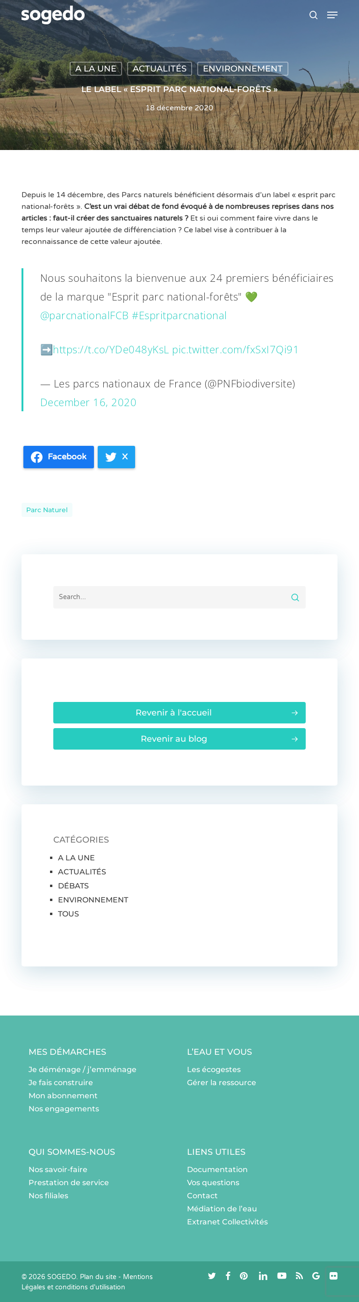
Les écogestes (214, 1069)
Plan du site (98, 1277)
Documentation (217, 1169)
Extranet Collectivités (227, 1221)
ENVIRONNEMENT (243, 69)
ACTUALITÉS (160, 69)
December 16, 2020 (88, 402)
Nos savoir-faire (58, 1169)
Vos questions (213, 1182)
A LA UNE (95, 69)
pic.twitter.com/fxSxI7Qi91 (235, 349)
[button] (332, 15)
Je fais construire (61, 1082)
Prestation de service (69, 1182)
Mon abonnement (63, 1095)
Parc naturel (47, 510)
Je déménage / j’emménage (82, 1069)
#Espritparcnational (179, 315)
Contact (202, 1195)
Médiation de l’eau (222, 1208)
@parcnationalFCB (84, 315)
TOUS (68, 913)
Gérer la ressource (221, 1082)
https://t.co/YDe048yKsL (111, 349)
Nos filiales (48, 1195)
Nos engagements (64, 1108)
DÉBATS (73, 885)
